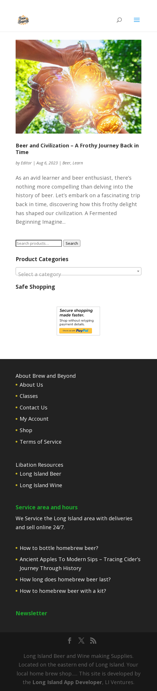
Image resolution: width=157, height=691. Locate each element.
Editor (26, 163)
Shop (26, 430)
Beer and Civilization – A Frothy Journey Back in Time (77, 148)
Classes (29, 395)
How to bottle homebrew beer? (59, 547)
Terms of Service (41, 441)
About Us (31, 384)
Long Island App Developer (67, 682)
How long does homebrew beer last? (65, 579)
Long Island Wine (41, 485)
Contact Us (33, 407)
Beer (66, 163)
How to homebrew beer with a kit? (63, 590)
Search (72, 243)
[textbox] (78, 274)
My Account (34, 418)
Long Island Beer (40, 473)
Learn (78, 163)
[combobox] (78, 271)
